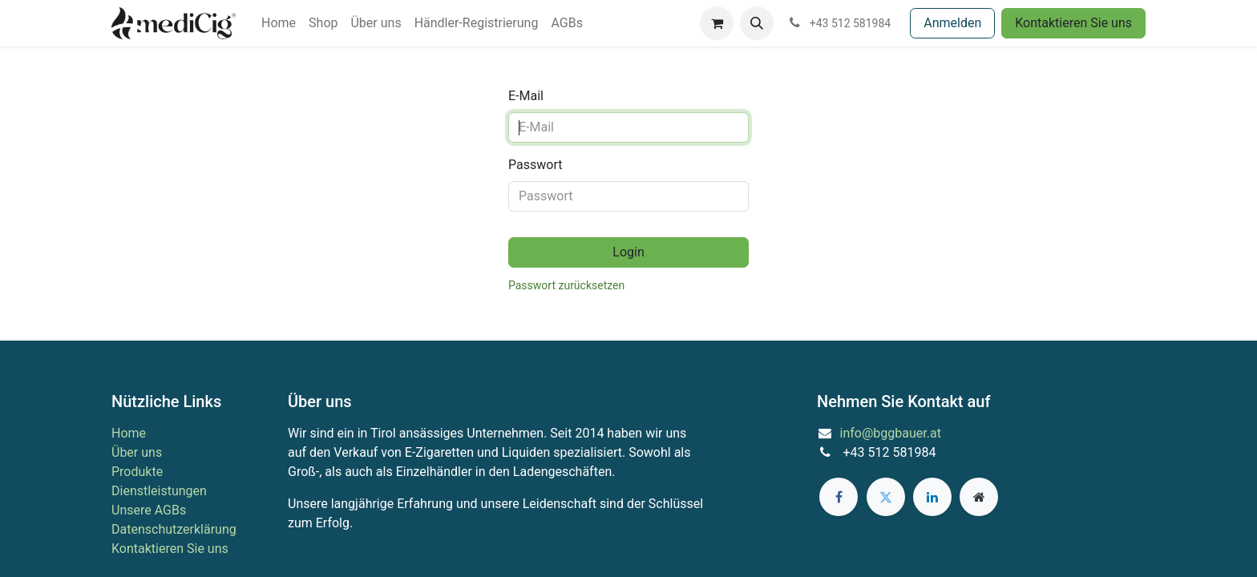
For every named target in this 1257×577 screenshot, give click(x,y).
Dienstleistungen (159, 490)
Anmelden (952, 22)
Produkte (137, 471)
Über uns (136, 452)
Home (128, 433)
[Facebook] (838, 497)
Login (628, 252)
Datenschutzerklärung (173, 529)
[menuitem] (278, 23)
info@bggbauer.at (890, 433)
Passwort (535, 164)
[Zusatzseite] (979, 497)
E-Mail (526, 95)
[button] (757, 23)
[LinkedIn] (932, 497)
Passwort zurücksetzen (566, 285)
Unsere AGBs (148, 510)
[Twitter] (886, 497)
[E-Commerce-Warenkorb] (717, 23)
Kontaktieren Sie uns (1073, 22)
